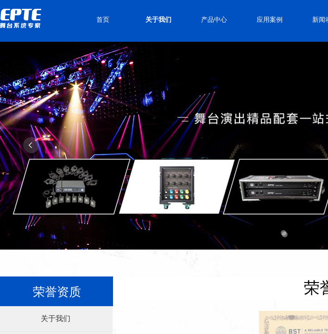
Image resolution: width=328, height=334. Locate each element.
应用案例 (270, 19)
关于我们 (158, 19)
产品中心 (214, 19)
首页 (102, 19)
